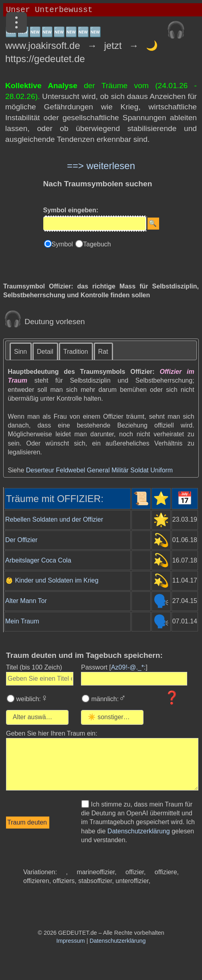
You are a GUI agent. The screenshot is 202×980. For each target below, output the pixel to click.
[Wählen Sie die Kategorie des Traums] (138, 717)
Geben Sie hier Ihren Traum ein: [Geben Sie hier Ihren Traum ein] (51, 733)
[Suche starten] (153, 224)
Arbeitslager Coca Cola (38, 560)
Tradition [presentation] (75, 351)
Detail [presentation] (45, 351)
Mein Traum (22, 621)
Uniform (161, 470)
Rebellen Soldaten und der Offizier (54, 519)
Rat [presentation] (103, 351)
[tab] (21, 351)
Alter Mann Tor (26, 600)
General (98, 470)
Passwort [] (114, 667)
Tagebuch (97, 244)
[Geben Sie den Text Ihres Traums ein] (102, 764)
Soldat (139, 470)
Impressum (71, 941)
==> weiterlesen (101, 165)
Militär (120, 470)
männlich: (107, 699)
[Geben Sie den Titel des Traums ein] (39, 679)
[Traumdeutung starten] (27, 823)
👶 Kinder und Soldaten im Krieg (52, 580)
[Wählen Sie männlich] (86, 698)
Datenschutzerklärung (138, 831)
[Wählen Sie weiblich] (11, 698)
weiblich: (31, 699)
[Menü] (16, 22)
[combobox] (37, 717)
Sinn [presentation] (20, 351)
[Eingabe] (94, 223)
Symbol (63, 244)
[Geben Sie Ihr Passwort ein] (134, 679)
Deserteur (40, 470)
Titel (34, 667)
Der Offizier (21, 539)
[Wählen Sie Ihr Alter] (42, 717)
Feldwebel (70, 470)
